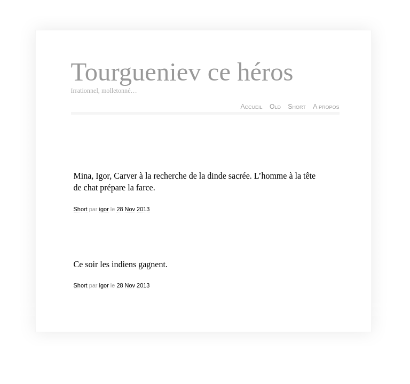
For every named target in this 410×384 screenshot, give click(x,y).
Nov (130, 209)
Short (296, 106)
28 (119, 209)
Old (275, 106)
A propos (326, 106)
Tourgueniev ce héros (182, 72)
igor (104, 209)
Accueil (251, 106)
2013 (143, 209)
